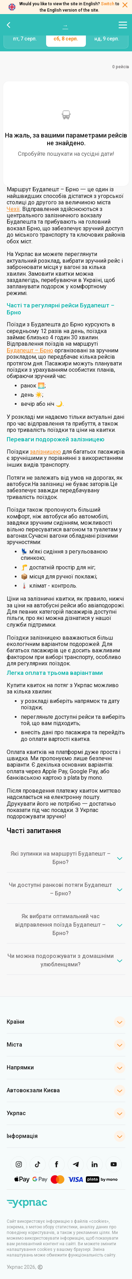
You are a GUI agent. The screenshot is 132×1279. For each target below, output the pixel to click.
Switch (107, 3)
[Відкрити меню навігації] (122, 25)
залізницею (45, 451)
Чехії (13, 209)
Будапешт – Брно (30, 350)
